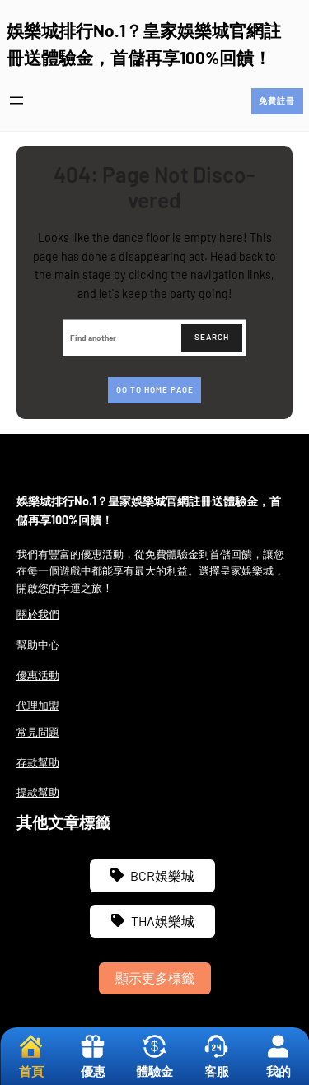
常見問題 (37, 731)
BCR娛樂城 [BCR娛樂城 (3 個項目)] (162, 875)
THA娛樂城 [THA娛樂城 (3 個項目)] (162, 921)
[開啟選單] (16, 100)
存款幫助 (37, 762)
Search (211, 337)
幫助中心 (37, 644)
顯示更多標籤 (154, 977)
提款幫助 (37, 792)
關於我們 (37, 614)
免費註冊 (277, 100)
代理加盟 (37, 705)
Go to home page (155, 389)
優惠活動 (37, 675)
